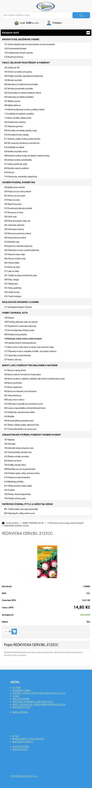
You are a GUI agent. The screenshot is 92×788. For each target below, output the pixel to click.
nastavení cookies (22, 741)
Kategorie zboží (46, 32)
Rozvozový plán (21, 707)
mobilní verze (20, 749)
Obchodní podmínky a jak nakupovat (32, 701)
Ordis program (20, 699)
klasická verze (20, 746)
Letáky (16, 696)
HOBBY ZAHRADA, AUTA (33, 523)
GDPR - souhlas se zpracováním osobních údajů (39, 704)
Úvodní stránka (12, 523)
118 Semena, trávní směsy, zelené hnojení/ (65, 523)
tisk (16, 736)
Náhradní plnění (21, 690)
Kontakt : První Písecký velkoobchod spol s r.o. (39, 693)
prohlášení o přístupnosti (29, 739)
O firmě (16, 687)
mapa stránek (20, 712)
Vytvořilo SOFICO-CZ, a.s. (24, 776)
